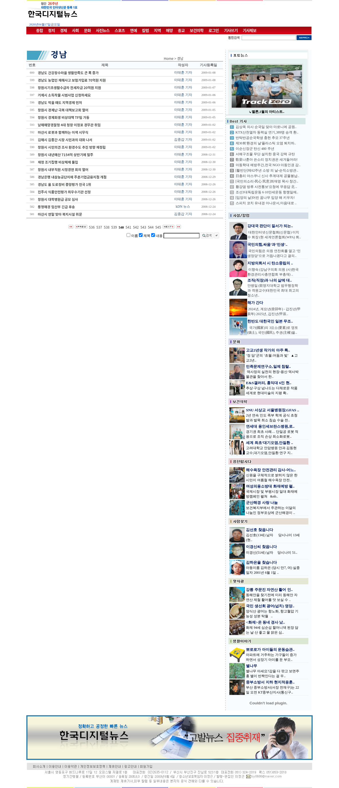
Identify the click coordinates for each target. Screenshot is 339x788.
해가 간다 (255, 302)
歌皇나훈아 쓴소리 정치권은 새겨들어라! (267, 160)
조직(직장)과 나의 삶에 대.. (269, 280)
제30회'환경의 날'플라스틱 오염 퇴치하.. (266, 143)
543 (143, 227)
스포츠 (120, 30)
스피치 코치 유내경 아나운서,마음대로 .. (266, 203)
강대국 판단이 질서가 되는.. (270, 226)
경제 (63, 30)
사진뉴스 (103, 30)
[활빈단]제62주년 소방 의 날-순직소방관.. (267, 170)
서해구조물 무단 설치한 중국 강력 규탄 (265, 154)
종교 (181, 30)
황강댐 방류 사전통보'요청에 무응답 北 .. (266, 187)
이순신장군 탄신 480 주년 (255, 149)
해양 (169, 30)
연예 (133, 30)
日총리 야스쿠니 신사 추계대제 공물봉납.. (267, 176)
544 (150, 227)
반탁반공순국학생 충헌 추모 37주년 (263, 138)
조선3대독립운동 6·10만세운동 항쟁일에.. (267, 192)
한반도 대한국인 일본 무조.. (270, 321)
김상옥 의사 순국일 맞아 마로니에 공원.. (266, 127)
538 (107, 227)
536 (92, 227)
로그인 (213, 30)
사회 (75, 30)
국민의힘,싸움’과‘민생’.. (267, 244)
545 (158, 227)
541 (128, 227)
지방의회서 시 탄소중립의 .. (270, 263)
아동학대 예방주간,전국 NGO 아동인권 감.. (268, 165)
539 (114, 227)
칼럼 (145, 30)
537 (99, 227)
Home (169, 58)
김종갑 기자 (183, 139)
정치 (51, 30)
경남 (180, 58)
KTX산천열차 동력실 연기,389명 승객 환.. (267, 132)
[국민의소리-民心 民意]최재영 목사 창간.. (267, 181)
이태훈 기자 (183, 72)
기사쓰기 (231, 30)
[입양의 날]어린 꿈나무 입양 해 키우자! (265, 198)
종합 (39, 30)
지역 (157, 30)
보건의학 (197, 30)
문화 (87, 30)
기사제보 (250, 30)
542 (136, 227)
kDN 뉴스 (183, 207)
